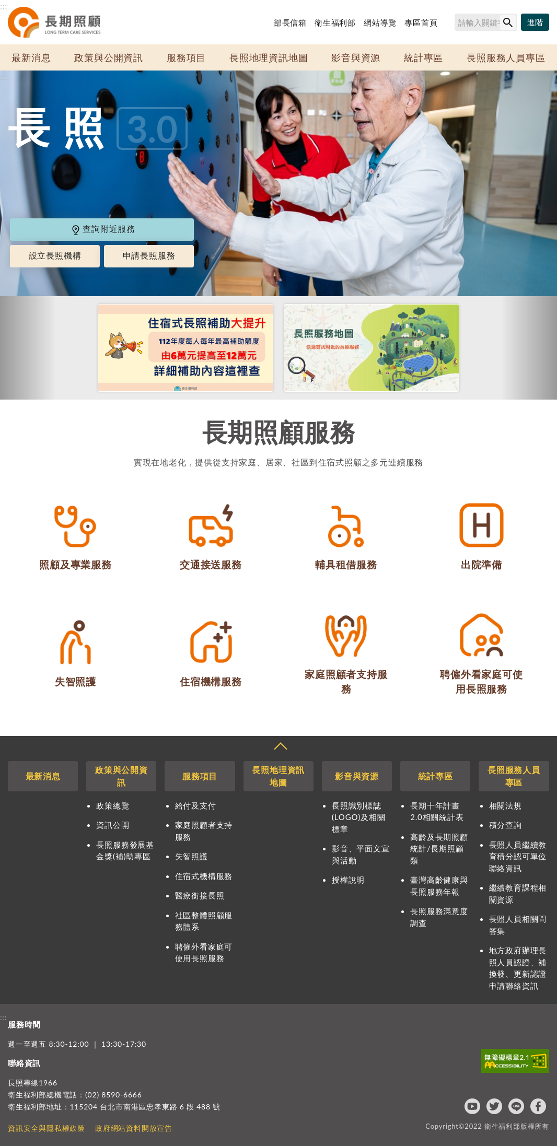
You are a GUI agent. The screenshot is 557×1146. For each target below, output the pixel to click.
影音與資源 (355, 57)
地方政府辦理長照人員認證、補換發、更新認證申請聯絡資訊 (518, 967)
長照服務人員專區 (506, 57)
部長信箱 (290, 22)
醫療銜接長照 (200, 895)
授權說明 (348, 879)
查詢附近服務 (103, 229)
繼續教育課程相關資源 (518, 893)
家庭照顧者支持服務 (204, 830)
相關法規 (505, 805)
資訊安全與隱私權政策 (46, 1128)
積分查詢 (505, 824)
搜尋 (449, 24)
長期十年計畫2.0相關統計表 (436, 811)
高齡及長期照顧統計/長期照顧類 (439, 848)
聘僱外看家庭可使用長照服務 (204, 952)
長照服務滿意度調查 (439, 917)
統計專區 (423, 57)
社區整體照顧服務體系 (204, 921)
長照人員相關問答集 (518, 924)
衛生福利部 (335, 22)
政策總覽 (112, 805)
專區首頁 (420, 22)
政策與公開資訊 (108, 57)
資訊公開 (112, 824)
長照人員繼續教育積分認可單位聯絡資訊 (518, 856)
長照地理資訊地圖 (268, 57)
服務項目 (186, 57)
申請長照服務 (149, 256)
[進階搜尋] (535, 22)
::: (3, 6)
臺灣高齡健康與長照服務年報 (439, 885)
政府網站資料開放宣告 (133, 1128)
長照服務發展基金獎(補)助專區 (125, 850)
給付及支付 (195, 805)
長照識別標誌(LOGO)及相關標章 (358, 817)
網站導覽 (380, 22)
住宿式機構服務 (204, 876)
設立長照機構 (55, 256)
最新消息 (31, 57)
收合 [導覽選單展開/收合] (280, 747)
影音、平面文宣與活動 (361, 854)
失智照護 (191, 856)
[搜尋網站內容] (486, 22)
